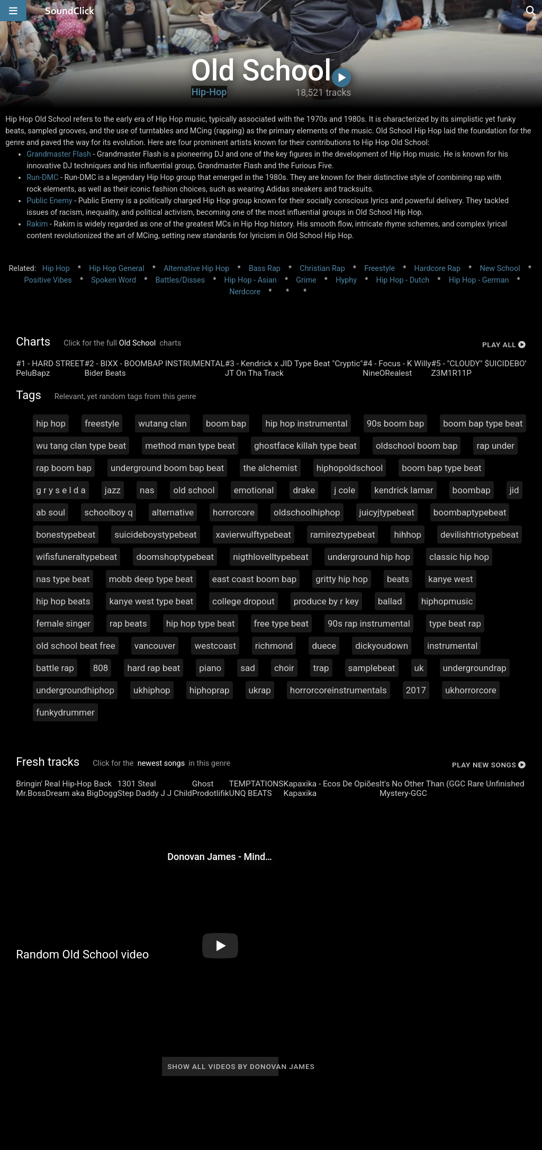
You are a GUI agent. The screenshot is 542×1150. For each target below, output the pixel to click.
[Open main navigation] (13, 10)
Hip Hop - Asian (250, 280)
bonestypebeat (65, 534)
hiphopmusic (447, 601)
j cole (344, 490)
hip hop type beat (200, 623)
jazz (113, 490)
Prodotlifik (210, 793)
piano (210, 668)
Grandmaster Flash (58, 154)
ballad (390, 601)
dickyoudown (381, 645)
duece (324, 645)
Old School (137, 343)
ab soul (50, 512)
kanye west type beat (151, 601)
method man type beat (190, 445)
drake (304, 490)
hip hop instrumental (306, 423)
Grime (306, 280)
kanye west (450, 579)
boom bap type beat (482, 423)
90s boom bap (395, 423)
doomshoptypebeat (175, 556)
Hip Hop (56, 268)
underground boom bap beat (167, 468)
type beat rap (455, 623)
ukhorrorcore (470, 690)
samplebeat (371, 668)
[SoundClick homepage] (70, 10)
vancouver (155, 645)
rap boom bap (64, 468)
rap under (495, 445)
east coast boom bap (254, 579)
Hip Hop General (116, 268)
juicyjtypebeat (386, 512)
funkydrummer (65, 712)
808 (101, 668)
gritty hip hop (341, 579)
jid (514, 490)
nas (147, 490)
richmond (274, 645)
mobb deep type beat (151, 579)
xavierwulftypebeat (254, 534)
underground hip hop (369, 556)
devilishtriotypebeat (479, 534)
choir (284, 668)
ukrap (260, 690)
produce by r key (326, 601)
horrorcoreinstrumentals (338, 690)
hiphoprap (209, 690)
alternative (173, 512)
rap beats (128, 623)
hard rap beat (153, 668)
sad (247, 668)
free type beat (281, 623)
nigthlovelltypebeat (271, 556)
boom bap (226, 423)
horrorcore (234, 512)
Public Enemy (49, 200)
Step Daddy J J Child (155, 793)
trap (321, 668)
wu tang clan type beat (81, 445)
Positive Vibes (48, 280)
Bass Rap (265, 268)
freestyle (102, 423)
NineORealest (387, 373)
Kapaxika (300, 793)
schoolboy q (108, 512)
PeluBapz (33, 373)
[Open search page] (531, 10)
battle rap (55, 668)
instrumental (452, 645)
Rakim (37, 224)
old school (193, 490)
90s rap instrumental (369, 623)
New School (500, 268)
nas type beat (62, 579)
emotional (254, 490)
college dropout (243, 601)
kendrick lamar (403, 490)
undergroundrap (475, 668)
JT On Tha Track (254, 373)
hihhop (407, 534)
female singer (63, 623)
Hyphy (346, 280)
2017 (416, 690)
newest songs (161, 763)
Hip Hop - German (479, 280)
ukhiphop (151, 690)
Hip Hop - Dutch (403, 280)
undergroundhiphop (75, 690)
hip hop (51, 423)
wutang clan (162, 423)
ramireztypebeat (342, 534)
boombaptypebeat (470, 512)
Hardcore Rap (437, 268)
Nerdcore (244, 291)
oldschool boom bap (417, 445)
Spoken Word (113, 280)
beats (398, 579)
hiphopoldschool (350, 468)
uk (419, 668)
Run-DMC (42, 177)
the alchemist (270, 468)
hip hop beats (63, 601)
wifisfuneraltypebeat (76, 556)
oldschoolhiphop (307, 512)
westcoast (215, 645)
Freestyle (379, 268)
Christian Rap (322, 268)
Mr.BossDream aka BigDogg (67, 793)
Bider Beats (104, 373)
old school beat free (75, 645)
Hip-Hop (209, 91)
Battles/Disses (180, 280)
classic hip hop (459, 556)
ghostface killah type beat (305, 445)
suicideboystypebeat (155, 534)
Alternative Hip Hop (196, 268)
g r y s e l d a (61, 490)
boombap (472, 490)
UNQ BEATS (250, 793)
